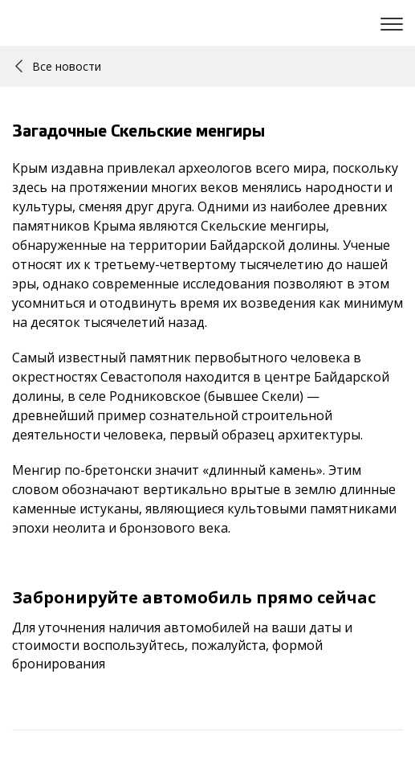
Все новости (58, 66)
